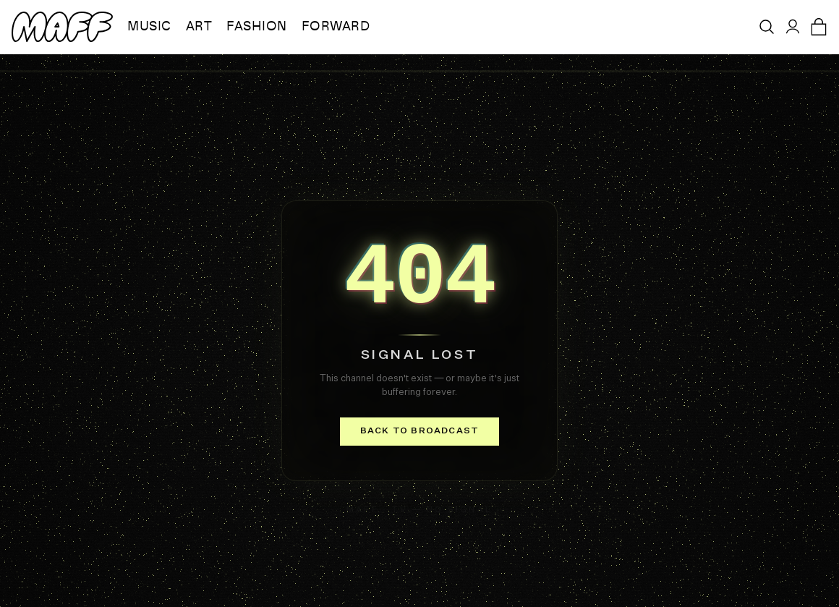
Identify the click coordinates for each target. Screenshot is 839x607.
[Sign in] (792, 26)
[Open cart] (818, 26)
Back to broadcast (419, 431)
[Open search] (766, 26)
